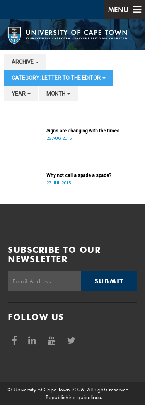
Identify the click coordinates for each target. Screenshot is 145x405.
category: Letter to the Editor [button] (59, 78)
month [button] (58, 94)
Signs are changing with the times (82, 131)
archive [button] (25, 62)
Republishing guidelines (73, 397)
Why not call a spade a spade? (78, 175)
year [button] (21, 94)
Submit (109, 281)
